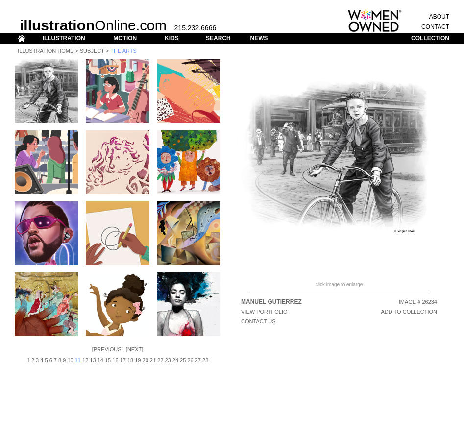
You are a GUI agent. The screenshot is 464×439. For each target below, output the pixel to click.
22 (160, 360)
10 (70, 360)
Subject (92, 51)
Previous (108, 349)
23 (168, 360)
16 (115, 360)
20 (145, 360)
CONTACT (435, 27)
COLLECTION (430, 38)
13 (93, 360)
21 (153, 360)
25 (183, 360)
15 (108, 360)
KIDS (172, 38)
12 (85, 360)
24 (175, 360)
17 (123, 360)
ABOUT (439, 16)
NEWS (259, 38)
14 (100, 360)
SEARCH (218, 38)
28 (205, 360)
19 (138, 360)
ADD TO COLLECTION (409, 312)
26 (190, 360)
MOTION (125, 38)
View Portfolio (264, 312)
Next (134, 349)
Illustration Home (45, 51)
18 (130, 360)
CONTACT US (258, 321)
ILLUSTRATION (64, 38)
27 (198, 360)
